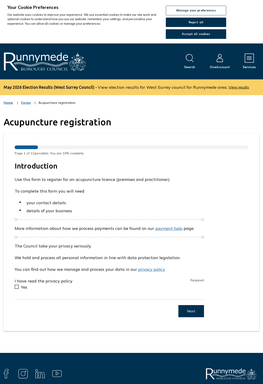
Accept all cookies (196, 34)
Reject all (196, 22)
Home (8, 103)
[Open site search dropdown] (190, 61)
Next (191, 311)
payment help (168, 228)
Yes (24, 287)
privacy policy (151, 269)
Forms (26, 106)
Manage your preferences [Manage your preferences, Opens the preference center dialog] (196, 10)
